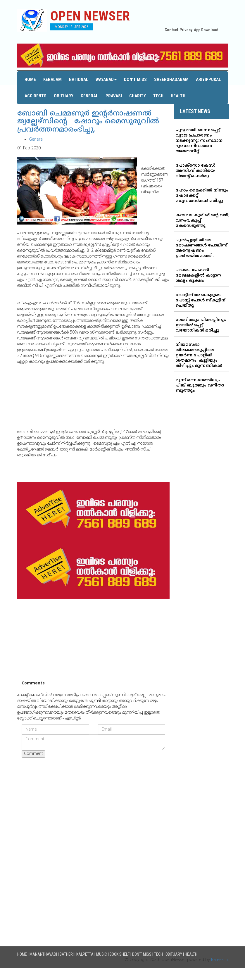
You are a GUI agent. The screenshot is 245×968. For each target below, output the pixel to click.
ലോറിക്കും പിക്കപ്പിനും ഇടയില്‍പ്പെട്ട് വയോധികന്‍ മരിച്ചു (200, 325)
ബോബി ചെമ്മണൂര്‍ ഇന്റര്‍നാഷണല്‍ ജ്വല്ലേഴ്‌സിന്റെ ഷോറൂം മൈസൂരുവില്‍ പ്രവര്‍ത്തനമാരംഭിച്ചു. (88, 121)
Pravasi (114, 96)
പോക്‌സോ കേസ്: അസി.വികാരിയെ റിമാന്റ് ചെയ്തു (195, 171)
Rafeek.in (219, 959)
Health (178, 96)
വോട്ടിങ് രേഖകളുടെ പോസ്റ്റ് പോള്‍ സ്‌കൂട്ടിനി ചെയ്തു (201, 300)
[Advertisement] (93, 640)
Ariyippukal (208, 79)
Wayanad (106, 79)
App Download (206, 29)
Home (30, 79)
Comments (33, 683)
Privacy (186, 29)
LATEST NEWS (195, 111)
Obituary (63, 96)
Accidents (35, 96)
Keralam (52, 79)
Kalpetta (85, 954)
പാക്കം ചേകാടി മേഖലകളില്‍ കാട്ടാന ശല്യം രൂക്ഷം (198, 275)
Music (101, 954)
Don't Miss (135, 79)
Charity (137, 96)
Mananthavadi (43, 954)
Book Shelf (120, 954)
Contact (171, 29)
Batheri (67, 954)
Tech (158, 96)
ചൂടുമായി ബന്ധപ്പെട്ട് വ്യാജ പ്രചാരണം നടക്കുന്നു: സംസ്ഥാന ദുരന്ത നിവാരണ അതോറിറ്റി (198, 141)
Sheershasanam (171, 79)
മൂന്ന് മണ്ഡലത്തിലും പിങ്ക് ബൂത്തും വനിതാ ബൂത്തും (199, 385)
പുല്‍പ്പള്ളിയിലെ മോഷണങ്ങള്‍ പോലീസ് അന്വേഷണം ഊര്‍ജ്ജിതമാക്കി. (201, 248)
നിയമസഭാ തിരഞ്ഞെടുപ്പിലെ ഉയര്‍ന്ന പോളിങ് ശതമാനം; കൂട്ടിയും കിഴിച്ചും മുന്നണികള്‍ (198, 355)
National (78, 79)
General (89, 96)
